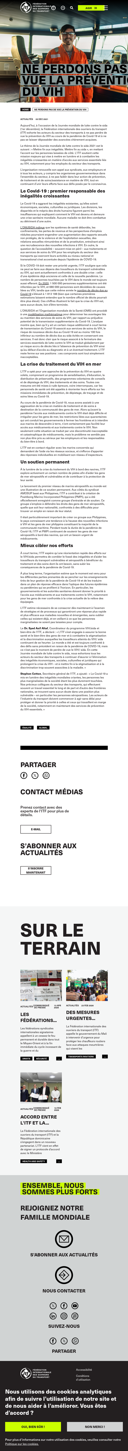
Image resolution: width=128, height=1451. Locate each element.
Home (25, 109)
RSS (74, 1316)
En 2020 (44, 283)
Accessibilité (84, 1369)
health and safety (33, 1161)
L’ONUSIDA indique (32, 227)
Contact (64, 1276)
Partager (38, 764)
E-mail (36, 829)
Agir (89, 8)
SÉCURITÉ (41, 1058)
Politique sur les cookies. (22, 1444)
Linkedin (53, 1316)
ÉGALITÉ (27, 727)
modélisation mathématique (45, 314)
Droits (26, 1058)
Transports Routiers (81, 1056)
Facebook (64, 1305)
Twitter (53, 1305)
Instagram (64, 1316)
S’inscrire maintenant (35, 870)
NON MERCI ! (95, 1427)
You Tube (74, 1305)
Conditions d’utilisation (83, 1377)
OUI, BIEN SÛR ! (33, 1427)
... (59, 1058)
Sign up (64, 1240)
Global (43, 727)
